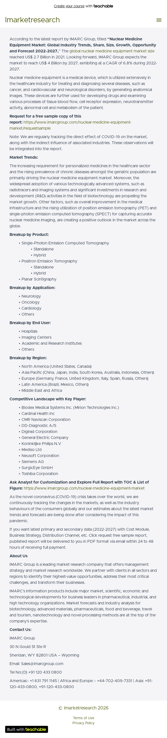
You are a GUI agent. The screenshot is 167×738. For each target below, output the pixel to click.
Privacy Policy (83, 723)
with (83, 6)
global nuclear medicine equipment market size (111, 51)
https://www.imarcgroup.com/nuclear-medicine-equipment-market (84, 488)
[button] (159, 20)
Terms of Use (83, 718)
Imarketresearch (32, 20)
